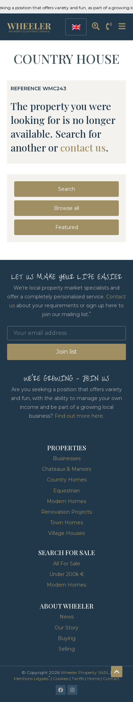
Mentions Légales (31, 678)
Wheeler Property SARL (85, 672)
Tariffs (78, 678)
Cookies (60, 678)
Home (93, 678)
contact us (83, 147)
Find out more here (79, 416)
